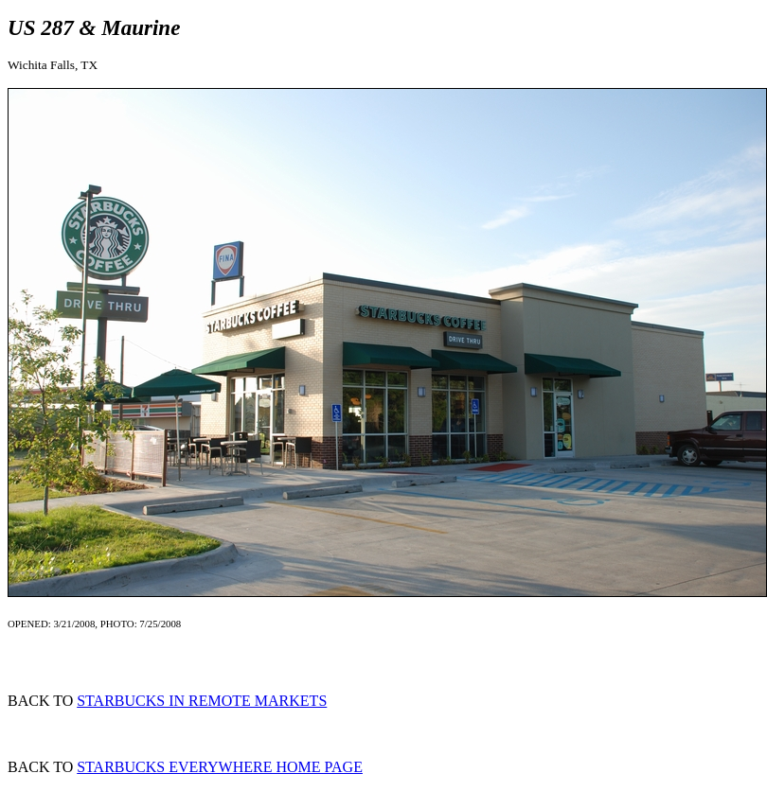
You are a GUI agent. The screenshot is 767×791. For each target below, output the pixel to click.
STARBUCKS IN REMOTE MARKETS (202, 701)
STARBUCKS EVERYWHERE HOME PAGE (220, 767)
